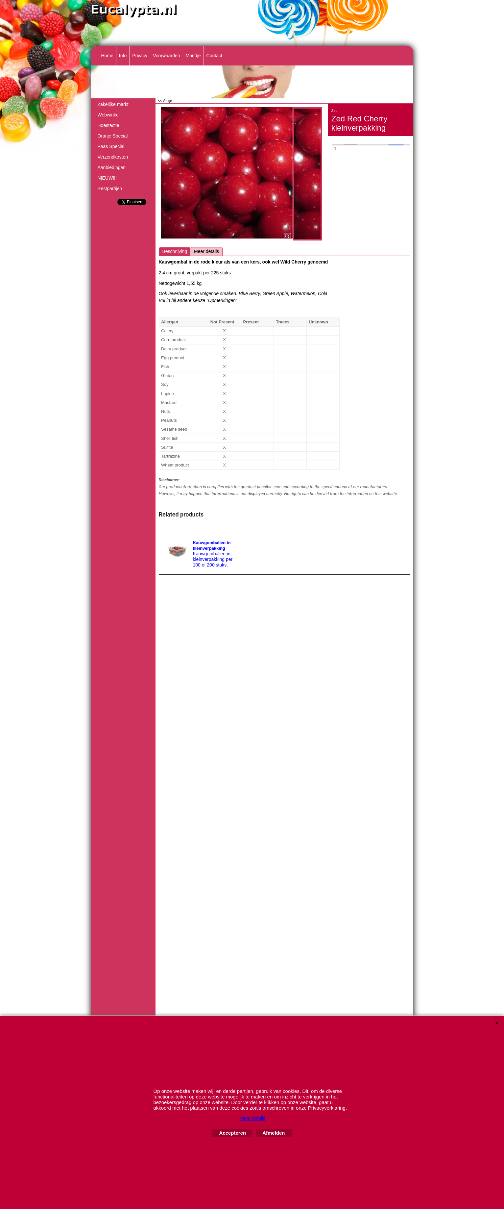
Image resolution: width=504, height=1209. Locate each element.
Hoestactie (108, 125)
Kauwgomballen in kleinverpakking (212, 545)
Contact (214, 55)
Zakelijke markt (113, 104)
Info (123, 55)
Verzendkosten (113, 157)
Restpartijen (110, 188)
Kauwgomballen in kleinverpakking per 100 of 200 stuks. (213, 559)
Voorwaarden (166, 55)
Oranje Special (113, 136)
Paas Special (111, 146)
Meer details (206, 251)
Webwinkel (109, 114)
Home (107, 55)
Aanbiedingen (112, 167)
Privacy (139, 55)
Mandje (193, 55)
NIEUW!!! (107, 178)
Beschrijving (174, 251)
